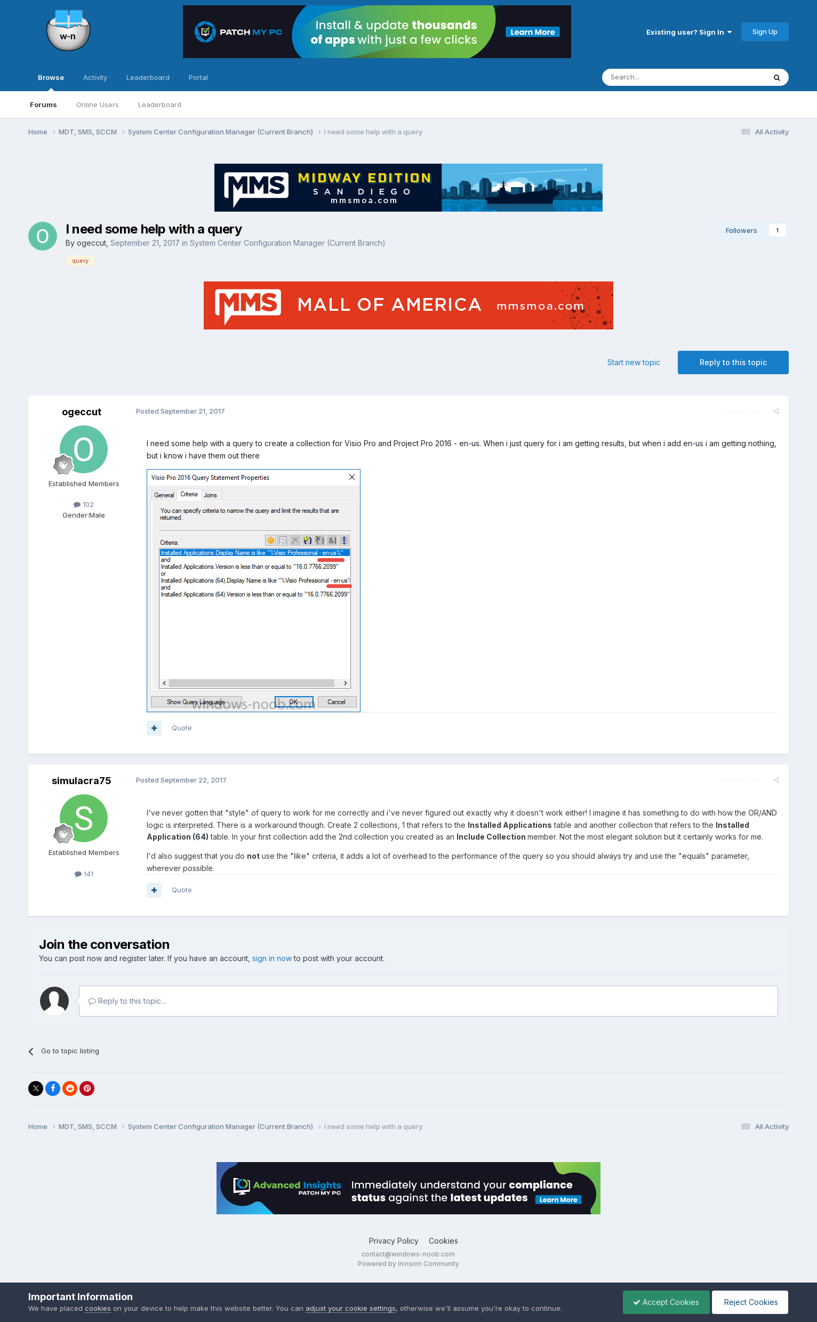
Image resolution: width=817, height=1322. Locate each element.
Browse (51, 82)
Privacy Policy (394, 1240)
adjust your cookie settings (351, 1308)
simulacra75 (81, 780)
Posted (179, 411)
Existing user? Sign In (689, 32)
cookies (98, 1308)
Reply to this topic (733, 362)
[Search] (656, 77)
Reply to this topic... (127, 1000)
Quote (181, 727)
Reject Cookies (749, 1302)
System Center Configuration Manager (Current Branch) (288, 242)
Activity (95, 77)
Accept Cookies (663, 1302)
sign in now (272, 958)
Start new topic (633, 362)
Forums (43, 104)
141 (84, 873)
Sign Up (765, 31)
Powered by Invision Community (408, 1264)
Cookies (443, 1240)
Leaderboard (159, 104)
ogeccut (91, 242)
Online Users (97, 104)
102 (84, 504)
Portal (198, 77)
